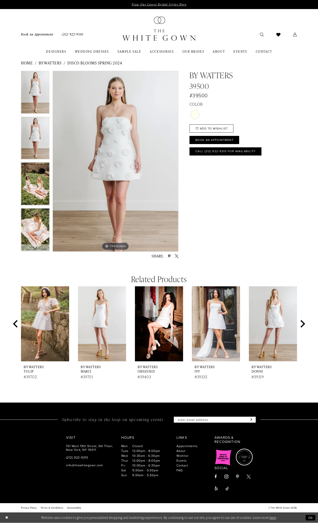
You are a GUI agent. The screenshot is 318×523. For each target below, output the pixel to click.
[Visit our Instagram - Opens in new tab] (226, 476)
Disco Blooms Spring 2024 (94, 63)
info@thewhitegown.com (84, 465)
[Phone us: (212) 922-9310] (72, 34)
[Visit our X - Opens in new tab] (249, 477)
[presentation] (45, 324)
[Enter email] (215, 419)
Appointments (187, 446)
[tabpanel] (35, 94)
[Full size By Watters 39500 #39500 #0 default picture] (115, 161)
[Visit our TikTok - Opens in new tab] (227, 489)
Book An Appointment (214, 140)
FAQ (179, 470)
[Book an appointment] (37, 34)
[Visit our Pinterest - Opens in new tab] (237, 477)
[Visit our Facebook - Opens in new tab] (215, 477)
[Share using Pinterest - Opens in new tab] (169, 256)
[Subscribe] (251, 419)
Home (27, 63)
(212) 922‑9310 (77, 458)
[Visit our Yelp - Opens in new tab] (216, 489)
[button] (295, 34)
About (181, 451)
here (273, 517)
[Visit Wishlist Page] (278, 34)
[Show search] (262, 34)
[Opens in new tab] (223, 457)
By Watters (50, 63)
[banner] (159, 29)
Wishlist (182, 456)
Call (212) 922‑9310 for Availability (226, 152)
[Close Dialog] (7, 518)
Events (181, 461)
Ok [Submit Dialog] (310, 517)
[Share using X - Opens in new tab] (176, 256)
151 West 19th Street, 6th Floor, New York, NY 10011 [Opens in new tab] (89, 448)
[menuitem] (37, 34)
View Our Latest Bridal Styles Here (158, 4)
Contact (182, 465)
